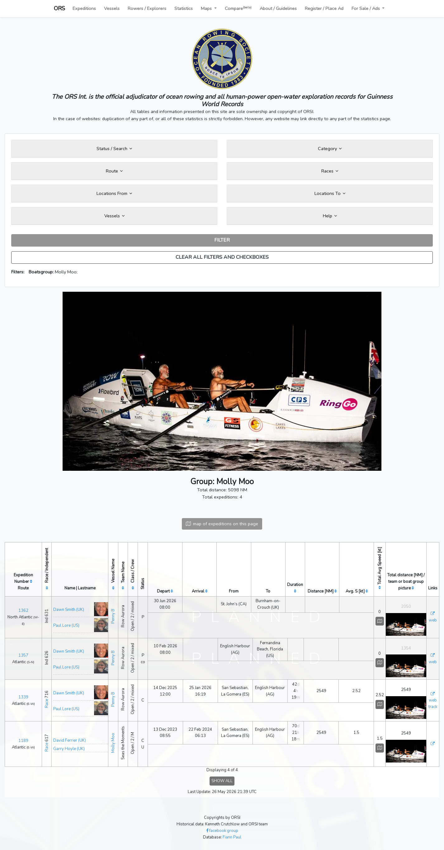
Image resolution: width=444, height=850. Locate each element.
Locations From (114, 193)
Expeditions (84, 8)
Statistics (183, 8)
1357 (23, 655)
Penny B (113, 616)
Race (47, 703)
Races (329, 171)
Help (330, 216)
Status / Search (114, 148)
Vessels (112, 8)
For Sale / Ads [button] (366, 8)
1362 (23, 610)
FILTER (222, 240)
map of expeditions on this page (222, 524)
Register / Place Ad (324, 8)
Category (330, 148)
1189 (23, 741)
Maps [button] (207, 8)
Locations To (329, 193)
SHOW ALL (222, 781)
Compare (238, 8)
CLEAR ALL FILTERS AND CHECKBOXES (222, 257)
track (432, 707)
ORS (59, 8)
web (433, 620)
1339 (23, 697)
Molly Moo (113, 743)
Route (114, 171)
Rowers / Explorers (147, 8)
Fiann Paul (232, 837)
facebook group (222, 830)
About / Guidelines (278, 8)
